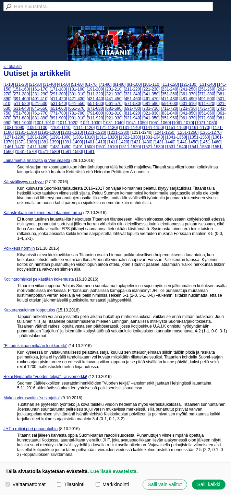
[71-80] (105, 84)
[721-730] (188, 108)
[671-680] (95, 108)
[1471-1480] (37, 146)
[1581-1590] (72, 151)
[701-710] (151, 108)
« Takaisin (12, 66)
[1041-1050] (137, 122)
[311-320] (95, 94)
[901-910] (77, 118)
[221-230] (151, 89)
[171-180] (58, 89)
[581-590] (151, 103)
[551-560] (95, 103)
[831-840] (169, 113)
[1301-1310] (84, 137)
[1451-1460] (211, 142)
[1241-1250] (164, 132)
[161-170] (40, 89)
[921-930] (114, 118)
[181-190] (77, 89)
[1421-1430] (141, 142)
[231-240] (169, 89)
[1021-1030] (90, 122)
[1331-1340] (153, 137)
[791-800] (95, 113)
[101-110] (151, 84)
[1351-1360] (199, 137)
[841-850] (188, 113)
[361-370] (188, 94)
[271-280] (21, 94)
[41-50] (63, 84)
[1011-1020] (67, 122)
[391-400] (21, 98)
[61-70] (91, 84)
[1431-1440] (164, 142)
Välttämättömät (25, 484)
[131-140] (207, 84)
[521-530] (40, 103)
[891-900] (58, 118)
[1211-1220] (95, 132)
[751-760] (21, 113)
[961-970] (188, 118)
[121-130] (188, 84)
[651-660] (58, 108)
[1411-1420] (118, 142)
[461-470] (151, 98)
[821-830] (151, 113)
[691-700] (132, 108)
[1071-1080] (206, 122)
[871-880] (21, 118)
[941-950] (151, 118)
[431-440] (95, 98)
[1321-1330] (130, 137)
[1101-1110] (61, 127)
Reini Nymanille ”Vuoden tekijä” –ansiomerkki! (45, 376)
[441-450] (114, 98)
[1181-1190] (26, 132)
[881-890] (40, 118)
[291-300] (58, 94)
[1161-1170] (199, 127)
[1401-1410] (95, 142)
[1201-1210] (72, 132)
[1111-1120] (84, 127)
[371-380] (206, 94)
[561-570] (114, 103)
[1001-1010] (44, 122)
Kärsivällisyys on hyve (23, 181)
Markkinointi (112, 484)
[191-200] (95, 89)
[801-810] (114, 113)
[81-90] (119, 84)
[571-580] (132, 103)
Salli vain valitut (165, 484)
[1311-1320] (107, 137)
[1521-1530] (153, 146)
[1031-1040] (114, 122)
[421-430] (77, 98)
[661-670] (77, 108)
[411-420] (58, 98)
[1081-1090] (14, 127)
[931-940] (132, 118)
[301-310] (77, 94)
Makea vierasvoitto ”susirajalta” (31, 398)
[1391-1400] (72, 142)
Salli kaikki (208, 484)
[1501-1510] (107, 146)
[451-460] (132, 98)
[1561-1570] (26, 151)
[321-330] (114, 94)
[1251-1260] (187, 132)
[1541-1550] (199, 146)
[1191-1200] (49, 132)
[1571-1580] (49, 151)
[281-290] (40, 94)
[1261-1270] (211, 132)
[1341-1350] (176, 137)
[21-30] (35, 84)
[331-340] (132, 94)
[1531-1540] (176, 146)
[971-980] (206, 118)
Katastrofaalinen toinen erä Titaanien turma (42, 212)
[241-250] (188, 89)
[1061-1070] (183, 122)
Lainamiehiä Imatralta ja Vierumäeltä (36, 160)
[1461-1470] (14, 146)
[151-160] (21, 89)
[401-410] (40, 98)
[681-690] (114, 108)
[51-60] (77, 84)
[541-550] (77, 103)
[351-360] (169, 94)
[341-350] (151, 94)
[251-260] (206, 89)
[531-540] (58, 103)
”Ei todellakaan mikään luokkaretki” (35, 345)
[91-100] (134, 84)
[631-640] (21, 108)
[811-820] (132, 113)
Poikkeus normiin (19, 248)
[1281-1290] (37, 137)
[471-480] (169, 98)
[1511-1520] (130, 146)
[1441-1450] (187, 142)
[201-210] (114, 89)
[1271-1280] (14, 137)
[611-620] (206, 103)
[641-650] (40, 108)
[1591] (90, 151)
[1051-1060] (160, 122)
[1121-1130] (107, 127)
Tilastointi (70, 484)
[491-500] (206, 98)
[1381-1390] (49, 142)
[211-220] (132, 89)
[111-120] (170, 84)
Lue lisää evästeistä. (114, 471)
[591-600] (169, 103)
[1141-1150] (153, 127)
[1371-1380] (26, 142)
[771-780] (58, 113)
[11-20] (21, 84)
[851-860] (206, 113)
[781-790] (77, 113)
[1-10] (8, 84)
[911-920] (95, 118)
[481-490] (188, 98)
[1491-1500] (84, 146)
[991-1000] (22, 122)
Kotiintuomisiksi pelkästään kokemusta (38, 279)
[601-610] (188, 103)
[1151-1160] (176, 127)
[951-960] (169, 118)
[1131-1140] (130, 127)
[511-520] (21, 103)
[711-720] (169, 108)
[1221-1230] (118, 132)
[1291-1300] (61, 137)
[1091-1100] (37, 127)
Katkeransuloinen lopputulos (29, 310)
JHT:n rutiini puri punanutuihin (30, 428)
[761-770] (40, 113)
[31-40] (49, 84)
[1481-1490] (61, 146)
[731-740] (206, 108)
